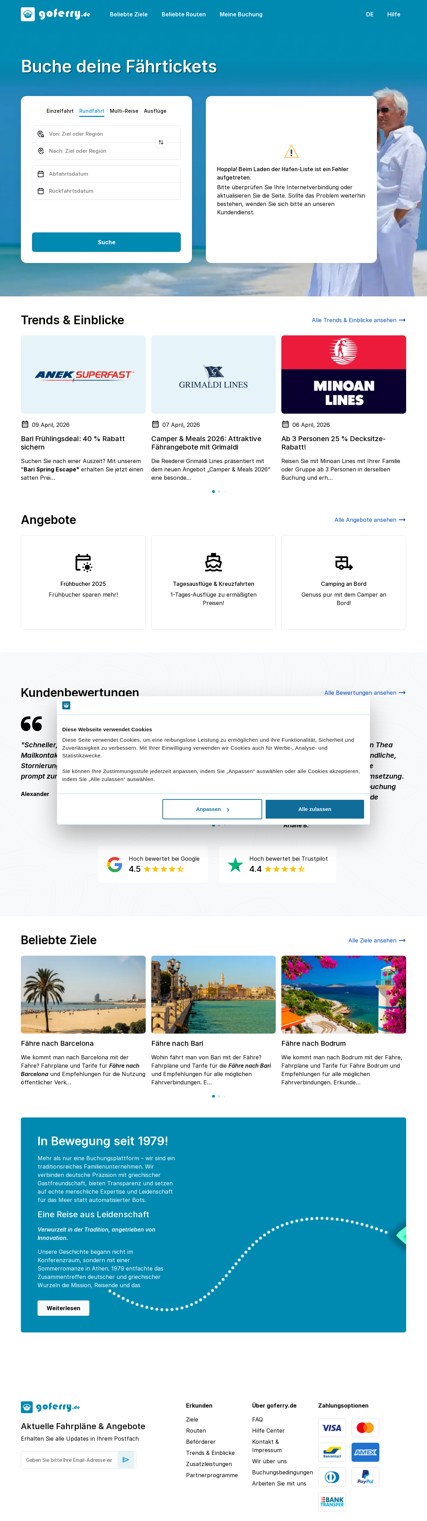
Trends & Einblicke (210, 1452)
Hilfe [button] (394, 14)
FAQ (257, 1419)
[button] (213, 491)
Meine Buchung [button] (241, 14)
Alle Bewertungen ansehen (365, 692)
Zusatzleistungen (209, 1463)
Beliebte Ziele (129, 14)
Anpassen (212, 809)
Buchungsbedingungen (279, 1472)
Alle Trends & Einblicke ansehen (359, 320)
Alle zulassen (314, 809)
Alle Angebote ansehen (370, 520)
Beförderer (201, 1441)
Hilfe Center (268, 1430)
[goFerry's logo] (60, 14)
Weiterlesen (63, 1308)
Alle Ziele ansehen (377, 940)
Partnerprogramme (212, 1475)
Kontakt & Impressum (267, 1446)
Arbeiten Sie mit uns (279, 1483)
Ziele (192, 1419)
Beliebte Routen (184, 14)
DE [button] (369, 14)
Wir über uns (269, 1461)
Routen (196, 1430)
